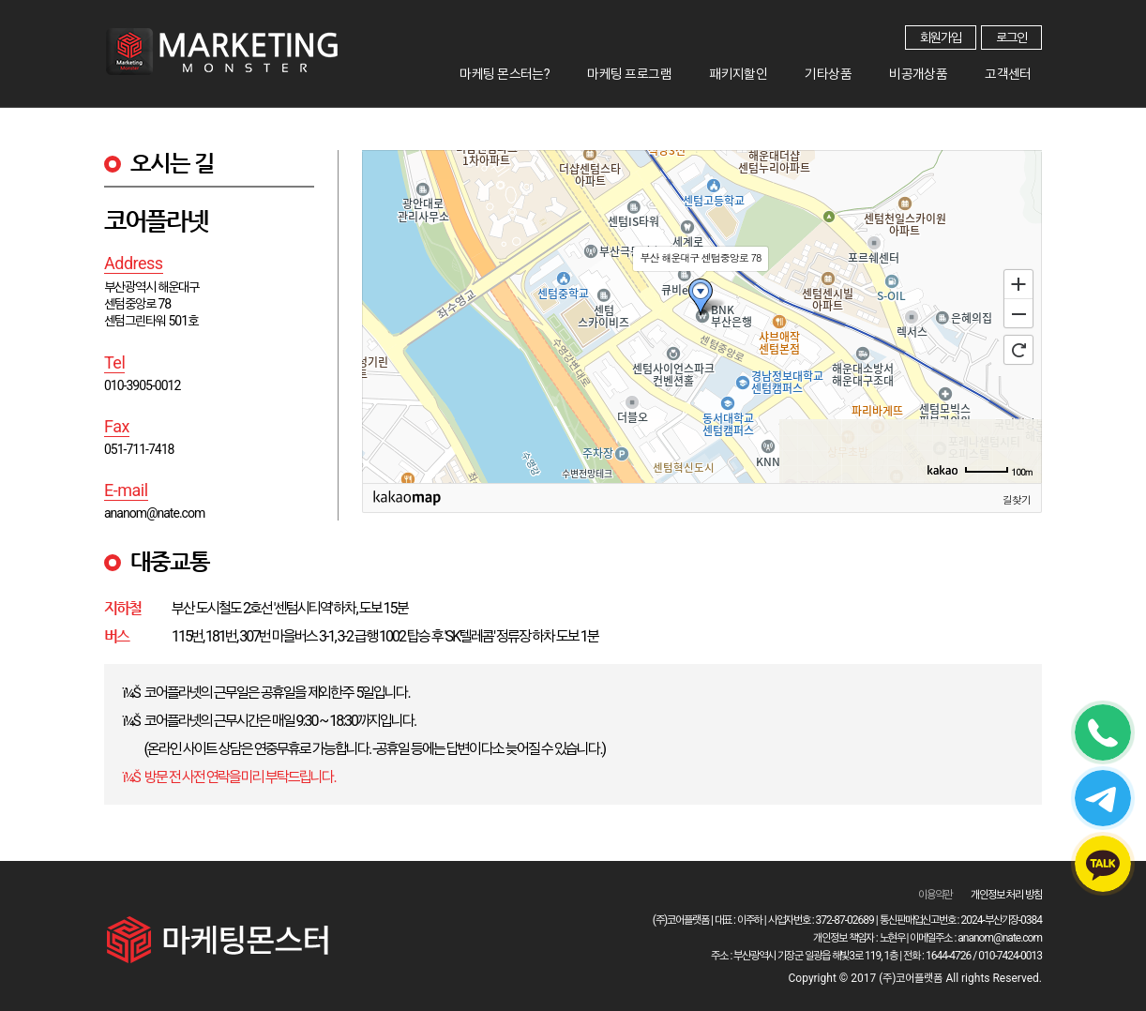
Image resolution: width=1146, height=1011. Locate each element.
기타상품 (874, 69)
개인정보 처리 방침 (1006, 894)
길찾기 (1017, 499)
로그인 (1011, 37)
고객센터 (1017, 69)
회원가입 (940, 37)
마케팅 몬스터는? (603, 69)
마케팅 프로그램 (711, 69)
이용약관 (935, 894)
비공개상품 (945, 69)
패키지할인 (802, 69)
